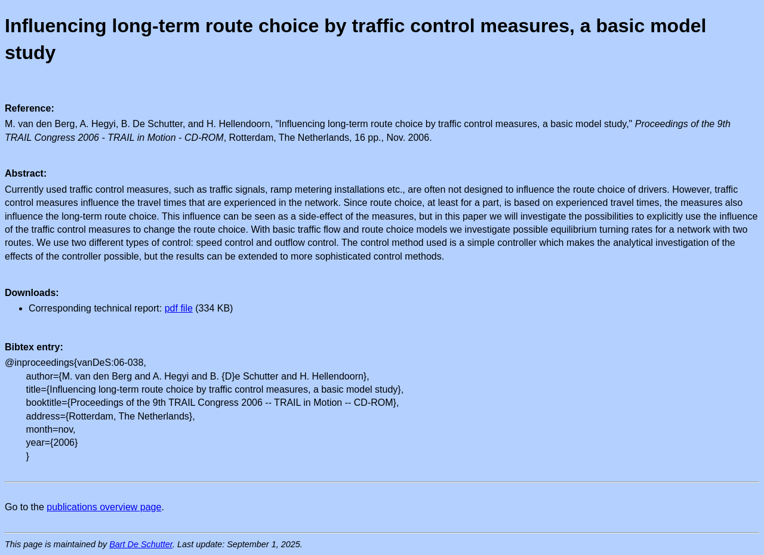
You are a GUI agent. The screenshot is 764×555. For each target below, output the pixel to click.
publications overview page (104, 507)
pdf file (179, 308)
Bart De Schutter (140, 544)
